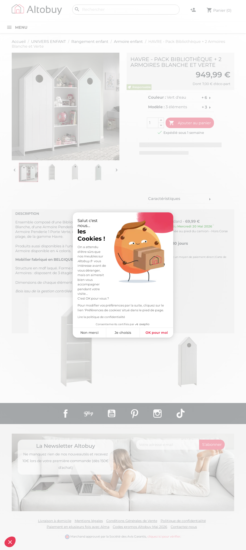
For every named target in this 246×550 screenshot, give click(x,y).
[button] (10, 542)
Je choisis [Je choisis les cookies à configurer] (123, 332)
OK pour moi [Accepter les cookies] (156, 332)
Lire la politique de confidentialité (101, 317)
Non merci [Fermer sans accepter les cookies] (89, 332)
